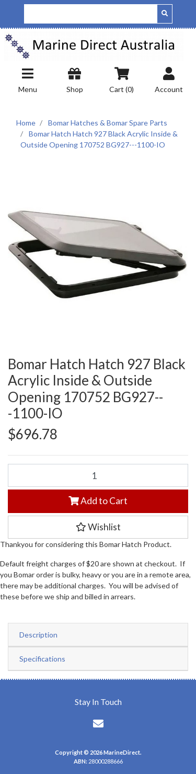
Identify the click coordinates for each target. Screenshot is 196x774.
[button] (98, 527)
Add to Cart (98, 500)
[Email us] (98, 723)
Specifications (42, 658)
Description (38, 634)
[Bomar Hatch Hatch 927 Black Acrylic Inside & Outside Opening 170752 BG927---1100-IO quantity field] (98, 475)
